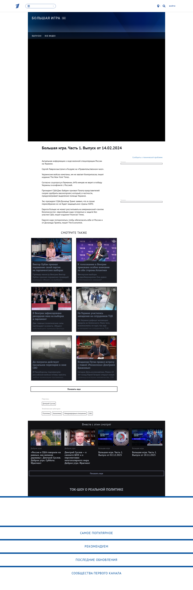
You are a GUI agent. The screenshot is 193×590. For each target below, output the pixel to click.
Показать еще (74, 389)
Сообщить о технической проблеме (147, 157)
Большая (46, 18)
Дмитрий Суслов (49, 403)
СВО (90, 413)
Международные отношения (75, 413)
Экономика (57, 413)
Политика (46, 413)
